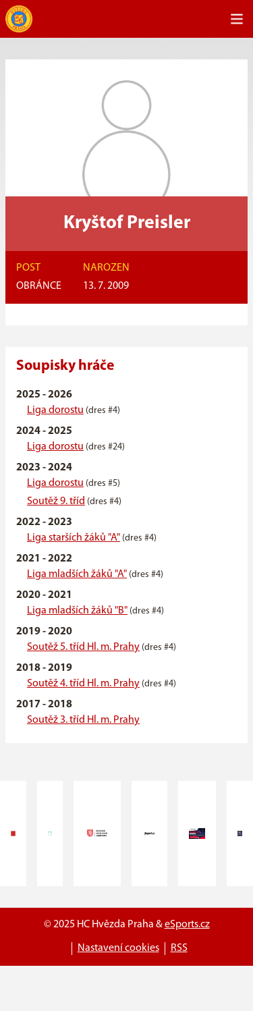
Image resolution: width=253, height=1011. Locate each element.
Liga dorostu (55, 410)
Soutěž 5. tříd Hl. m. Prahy (83, 647)
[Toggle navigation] (237, 19)
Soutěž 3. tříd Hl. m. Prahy (83, 720)
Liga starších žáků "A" (73, 537)
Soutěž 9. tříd (56, 501)
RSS (179, 948)
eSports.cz (187, 924)
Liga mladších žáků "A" (77, 574)
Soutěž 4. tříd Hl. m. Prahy (83, 683)
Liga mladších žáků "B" (77, 610)
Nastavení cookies (118, 948)
